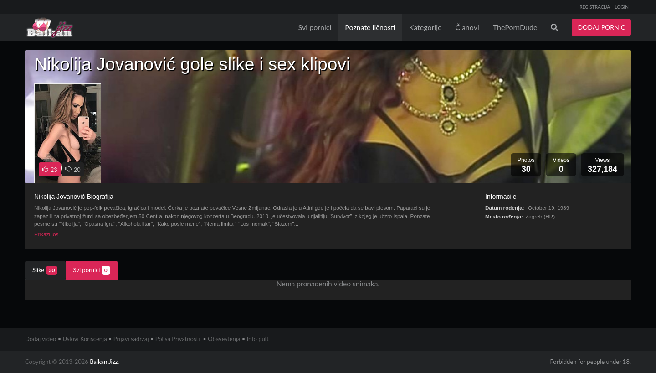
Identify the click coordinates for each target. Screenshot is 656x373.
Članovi (467, 27)
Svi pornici (315, 27)
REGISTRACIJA (594, 7)
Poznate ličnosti (370, 27)
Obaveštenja (224, 338)
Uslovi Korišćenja (85, 338)
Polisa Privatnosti (177, 338)
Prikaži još (46, 234)
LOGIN (622, 7)
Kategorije (425, 27)
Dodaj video (40, 338)
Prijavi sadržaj (131, 338)
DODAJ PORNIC (601, 27)
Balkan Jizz (104, 361)
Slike (44, 270)
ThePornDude (515, 27)
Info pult (258, 338)
